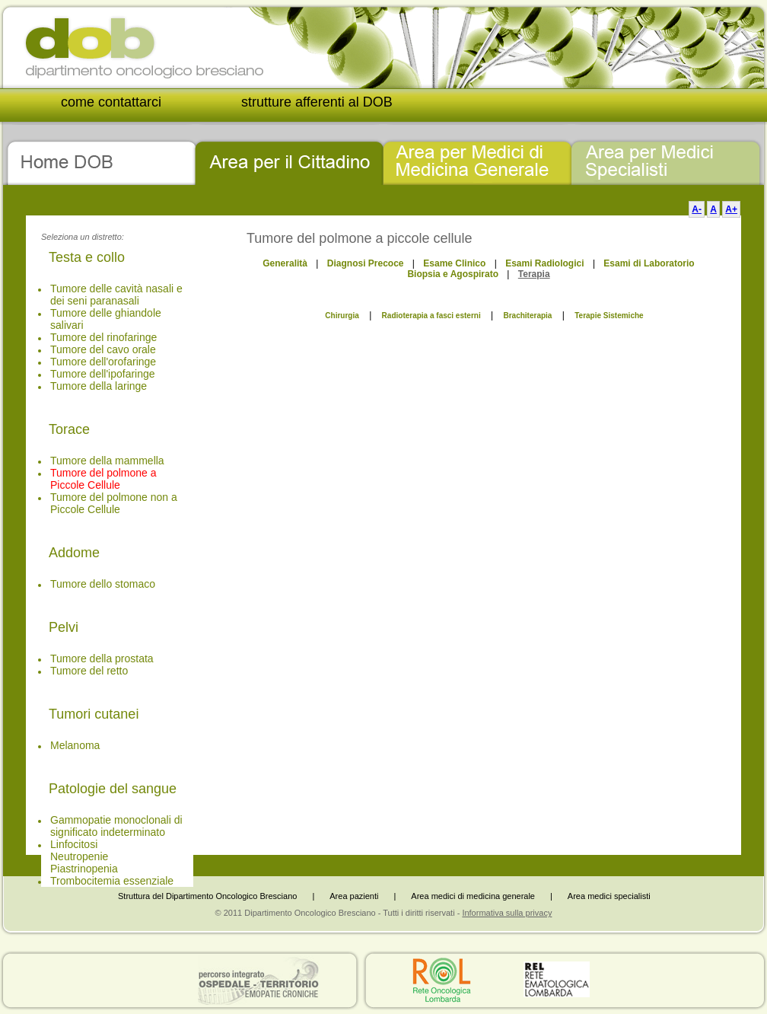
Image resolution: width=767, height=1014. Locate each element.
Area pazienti (353, 896)
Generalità (285, 263)
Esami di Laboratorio (648, 263)
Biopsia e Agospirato (452, 274)
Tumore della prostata (102, 658)
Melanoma (75, 745)
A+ (731, 209)
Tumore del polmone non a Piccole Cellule (113, 503)
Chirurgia (341, 315)
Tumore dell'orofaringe (103, 362)
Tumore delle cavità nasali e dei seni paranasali (116, 294)
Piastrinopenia (84, 869)
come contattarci (111, 102)
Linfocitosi (73, 844)
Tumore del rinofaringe (103, 337)
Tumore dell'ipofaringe (102, 374)
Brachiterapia (527, 315)
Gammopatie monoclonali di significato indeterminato (116, 826)
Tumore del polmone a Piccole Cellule (103, 479)
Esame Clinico (454, 263)
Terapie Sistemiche (608, 315)
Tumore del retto (89, 671)
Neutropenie (79, 856)
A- (697, 209)
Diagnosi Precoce (365, 263)
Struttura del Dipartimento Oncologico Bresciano (207, 896)
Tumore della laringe (98, 386)
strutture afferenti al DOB (317, 102)
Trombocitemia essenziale (111, 881)
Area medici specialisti (609, 896)
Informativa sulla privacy (507, 912)
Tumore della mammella (107, 460)
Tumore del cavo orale (103, 349)
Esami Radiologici (544, 263)
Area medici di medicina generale (473, 896)
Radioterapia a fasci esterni (431, 315)
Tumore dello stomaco (102, 584)
